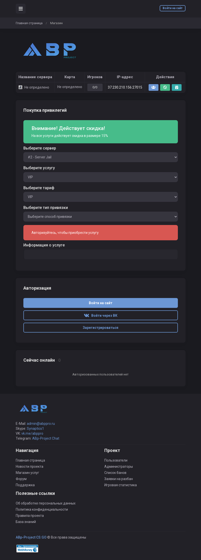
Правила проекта (30, 516)
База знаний (26, 522)
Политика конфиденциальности (42, 509)
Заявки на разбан (118, 479)
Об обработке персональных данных (46, 503)
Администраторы (118, 466)
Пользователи (115, 460)
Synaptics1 (35, 428)
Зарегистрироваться (100, 328)
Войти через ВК (100, 315)
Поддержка (25, 485)
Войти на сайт (173, 8)
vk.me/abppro (32, 433)
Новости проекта (29, 466)
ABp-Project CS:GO (31, 537)
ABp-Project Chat (45, 438)
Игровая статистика (120, 485)
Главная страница (29, 23)
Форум (21, 479)
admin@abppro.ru (41, 424)
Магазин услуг (27, 473)
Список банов (115, 473)
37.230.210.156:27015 (125, 87)
